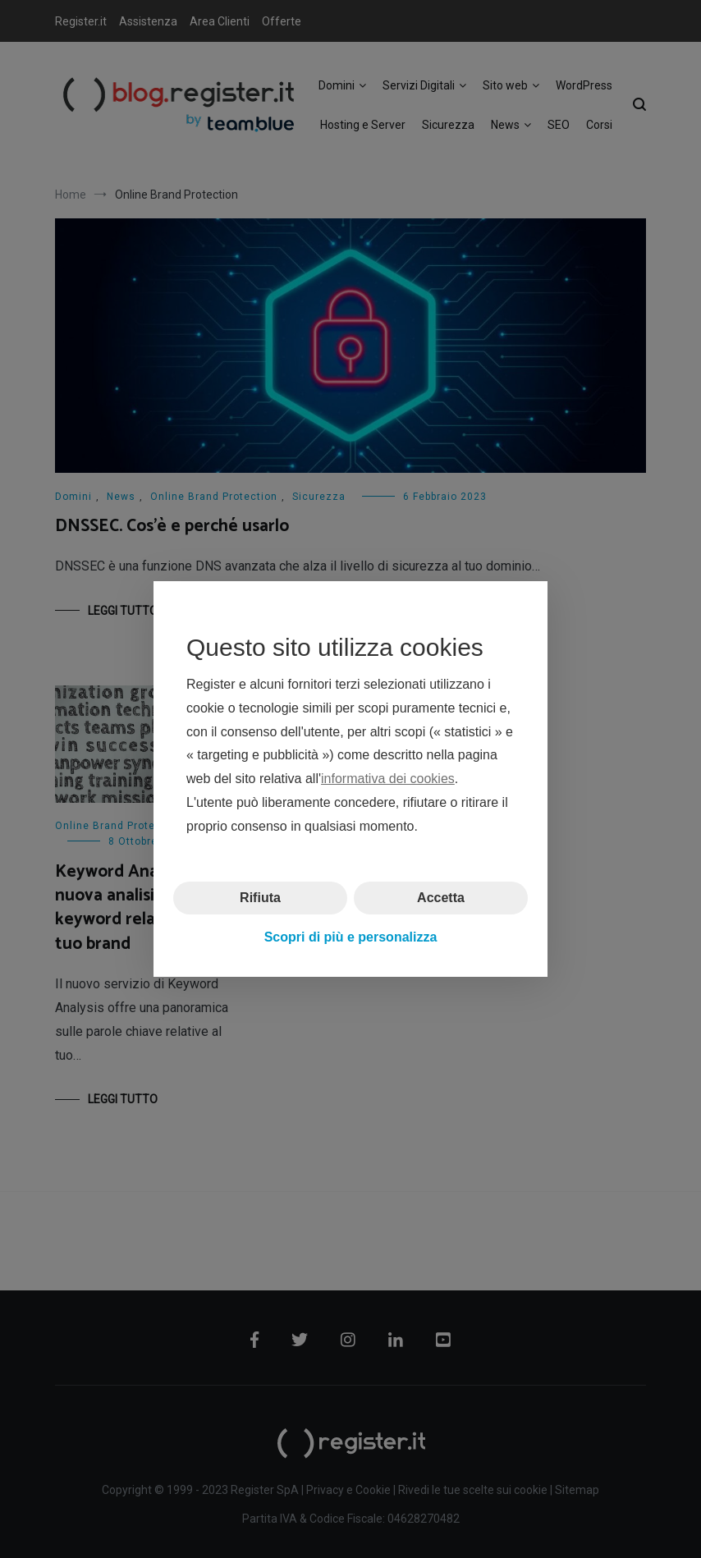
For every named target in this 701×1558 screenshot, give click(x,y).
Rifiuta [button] (260, 897)
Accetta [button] (441, 897)
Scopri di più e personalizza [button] (351, 937)
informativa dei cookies (388, 779)
